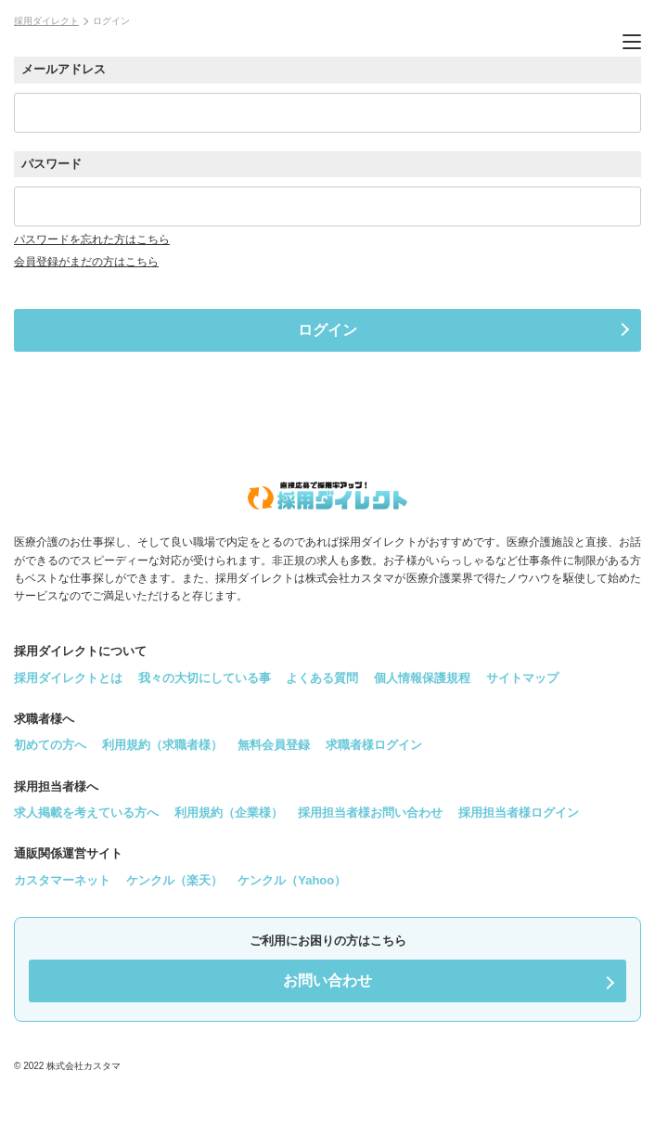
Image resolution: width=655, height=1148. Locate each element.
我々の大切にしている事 (204, 678)
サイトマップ (522, 678)
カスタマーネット (62, 880)
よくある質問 (322, 678)
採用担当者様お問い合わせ (370, 812)
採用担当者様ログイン (518, 812)
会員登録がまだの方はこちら (86, 261)
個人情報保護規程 (422, 678)
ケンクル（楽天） (174, 880)
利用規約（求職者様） (162, 745)
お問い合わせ (327, 980)
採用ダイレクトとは (68, 678)
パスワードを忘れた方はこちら (92, 239)
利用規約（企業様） (228, 812)
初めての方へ (50, 745)
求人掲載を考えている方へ (86, 812)
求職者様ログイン (374, 745)
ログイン (327, 330)
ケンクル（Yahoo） (292, 880)
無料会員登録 (274, 745)
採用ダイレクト (46, 21)
